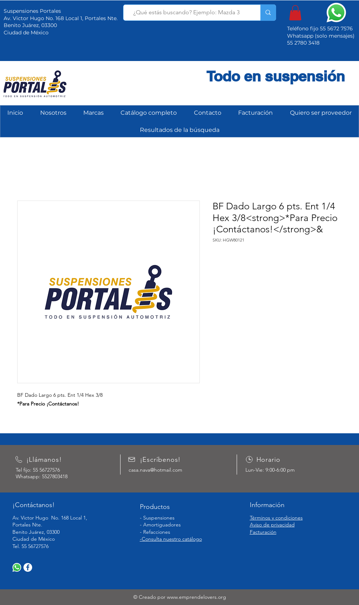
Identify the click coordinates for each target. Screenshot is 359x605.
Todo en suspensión (275, 76)
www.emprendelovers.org (196, 597)
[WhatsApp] (16, 567)
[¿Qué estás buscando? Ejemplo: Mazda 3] (186, 12)
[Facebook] (27, 567)
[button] (295, 12)
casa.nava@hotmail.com (155, 470)
